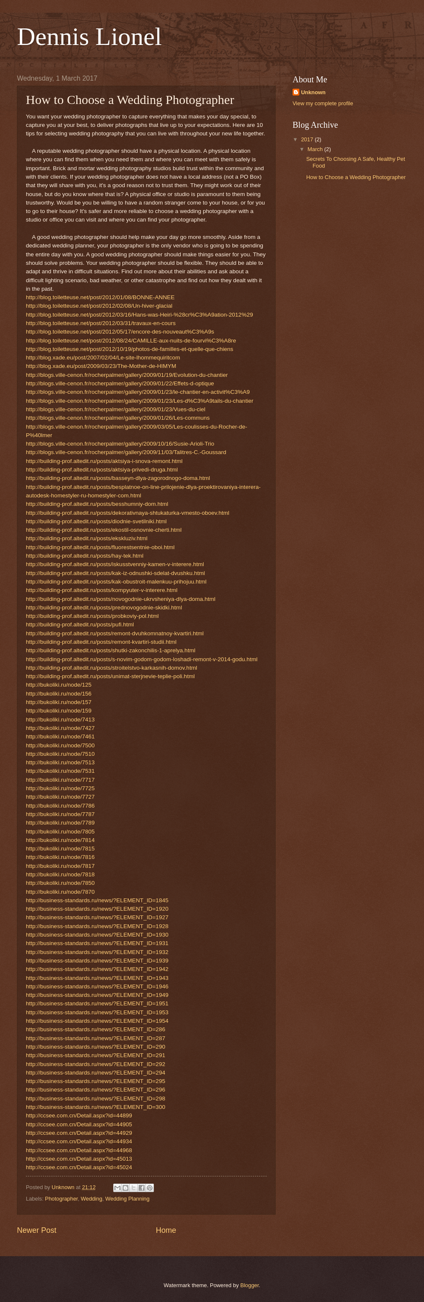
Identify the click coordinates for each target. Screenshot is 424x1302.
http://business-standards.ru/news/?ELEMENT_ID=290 (95, 1047)
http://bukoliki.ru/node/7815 (60, 848)
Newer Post (36, 1230)
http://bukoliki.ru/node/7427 (60, 728)
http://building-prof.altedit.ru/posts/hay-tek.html (84, 556)
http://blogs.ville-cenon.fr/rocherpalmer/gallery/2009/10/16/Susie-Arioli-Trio (120, 444)
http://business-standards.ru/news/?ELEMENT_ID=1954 (97, 1021)
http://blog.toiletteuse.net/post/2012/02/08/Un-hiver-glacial (99, 306)
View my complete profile (323, 103)
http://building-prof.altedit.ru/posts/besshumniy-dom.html (97, 504)
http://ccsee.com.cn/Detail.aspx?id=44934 (79, 1141)
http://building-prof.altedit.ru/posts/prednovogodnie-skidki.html (104, 607)
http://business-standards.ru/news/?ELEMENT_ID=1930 (97, 935)
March (315, 149)
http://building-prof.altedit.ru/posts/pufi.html (80, 624)
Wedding (92, 1198)
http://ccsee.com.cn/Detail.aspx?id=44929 (79, 1133)
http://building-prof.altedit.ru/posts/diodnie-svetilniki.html (96, 521)
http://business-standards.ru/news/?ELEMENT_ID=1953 (97, 1012)
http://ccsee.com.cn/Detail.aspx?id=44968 (79, 1150)
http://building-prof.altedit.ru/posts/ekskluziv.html (87, 538)
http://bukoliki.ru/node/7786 (60, 806)
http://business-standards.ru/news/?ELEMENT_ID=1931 (97, 943)
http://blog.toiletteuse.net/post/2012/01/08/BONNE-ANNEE (100, 297)
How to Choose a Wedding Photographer (356, 177)
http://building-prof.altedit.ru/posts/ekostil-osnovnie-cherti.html (103, 530)
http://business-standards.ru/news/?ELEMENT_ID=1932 (97, 952)
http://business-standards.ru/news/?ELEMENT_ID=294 (95, 1072)
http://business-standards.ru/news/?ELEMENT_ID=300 (95, 1107)
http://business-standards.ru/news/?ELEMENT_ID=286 (95, 1029)
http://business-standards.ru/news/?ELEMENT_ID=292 (95, 1064)
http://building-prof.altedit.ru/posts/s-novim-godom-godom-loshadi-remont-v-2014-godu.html (141, 659)
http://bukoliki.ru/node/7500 (60, 745)
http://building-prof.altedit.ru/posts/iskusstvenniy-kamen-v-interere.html (115, 564)
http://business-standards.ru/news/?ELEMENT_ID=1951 (97, 1003)
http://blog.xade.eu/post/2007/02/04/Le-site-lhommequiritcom (103, 357)
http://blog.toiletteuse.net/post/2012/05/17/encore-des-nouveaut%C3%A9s (120, 331)
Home (166, 1230)
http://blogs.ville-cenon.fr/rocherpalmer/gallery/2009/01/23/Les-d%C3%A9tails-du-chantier (139, 401)
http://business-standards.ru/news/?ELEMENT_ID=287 (95, 1038)
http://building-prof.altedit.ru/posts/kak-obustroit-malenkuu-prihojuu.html (116, 581)
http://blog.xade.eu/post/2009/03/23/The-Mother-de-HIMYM (101, 366)
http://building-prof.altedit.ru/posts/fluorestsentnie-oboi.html (100, 547)
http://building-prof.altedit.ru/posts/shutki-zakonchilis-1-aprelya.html (110, 650)
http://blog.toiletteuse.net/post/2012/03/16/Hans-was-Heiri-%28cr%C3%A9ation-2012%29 (139, 314)
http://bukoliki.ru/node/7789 (60, 822)
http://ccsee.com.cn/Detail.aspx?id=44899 (79, 1115)
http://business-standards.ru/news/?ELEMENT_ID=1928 (97, 926)
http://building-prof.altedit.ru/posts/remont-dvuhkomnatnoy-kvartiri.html (115, 633)
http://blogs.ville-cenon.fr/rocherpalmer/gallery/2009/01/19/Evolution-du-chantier (127, 375)
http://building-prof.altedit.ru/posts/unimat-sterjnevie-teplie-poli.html (110, 676)
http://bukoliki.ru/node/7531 (60, 771)
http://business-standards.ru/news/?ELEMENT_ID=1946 (97, 986)
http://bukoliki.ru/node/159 (59, 710)
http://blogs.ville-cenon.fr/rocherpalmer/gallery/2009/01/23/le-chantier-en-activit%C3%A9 (138, 392)
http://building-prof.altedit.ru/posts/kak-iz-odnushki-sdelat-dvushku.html (115, 573)
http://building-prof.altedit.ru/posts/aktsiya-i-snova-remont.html (104, 461)
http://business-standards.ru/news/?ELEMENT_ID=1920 (97, 909)
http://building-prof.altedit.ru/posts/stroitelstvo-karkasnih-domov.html (111, 668)
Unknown (313, 92)
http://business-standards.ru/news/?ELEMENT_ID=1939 (97, 960)
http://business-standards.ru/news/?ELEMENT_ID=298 (95, 1098)
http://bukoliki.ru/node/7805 (60, 831)
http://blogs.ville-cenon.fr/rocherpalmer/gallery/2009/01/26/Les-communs (117, 418)
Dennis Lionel (89, 36)
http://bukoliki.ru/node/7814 (60, 840)
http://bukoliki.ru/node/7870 (60, 892)
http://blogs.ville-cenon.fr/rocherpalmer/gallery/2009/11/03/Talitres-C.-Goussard (126, 452)
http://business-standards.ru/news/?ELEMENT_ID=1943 (97, 978)
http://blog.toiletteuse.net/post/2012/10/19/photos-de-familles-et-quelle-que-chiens (129, 349)
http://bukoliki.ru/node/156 (59, 693)
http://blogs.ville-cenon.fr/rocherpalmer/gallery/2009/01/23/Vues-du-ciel (115, 409)
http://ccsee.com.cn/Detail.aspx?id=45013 (79, 1159)
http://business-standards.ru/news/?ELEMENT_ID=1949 (97, 995)
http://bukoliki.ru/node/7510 (60, 754)
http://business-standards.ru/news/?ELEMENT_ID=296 (95, 1089)
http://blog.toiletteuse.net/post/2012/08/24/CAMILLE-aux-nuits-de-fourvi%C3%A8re (131, 340)
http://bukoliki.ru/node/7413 (60, 719)
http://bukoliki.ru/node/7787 (60, 814)
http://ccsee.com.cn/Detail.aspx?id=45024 (79, 1167)
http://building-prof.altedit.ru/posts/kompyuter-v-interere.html (102, 590)
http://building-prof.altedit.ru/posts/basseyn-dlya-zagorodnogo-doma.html (118, 478)
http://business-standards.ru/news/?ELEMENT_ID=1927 (97, 917)
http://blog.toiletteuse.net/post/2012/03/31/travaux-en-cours (101, 323)
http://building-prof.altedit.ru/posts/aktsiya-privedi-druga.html (102, 469)
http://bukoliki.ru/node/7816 (60, 857)
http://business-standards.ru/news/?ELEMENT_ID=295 (95, 1081)
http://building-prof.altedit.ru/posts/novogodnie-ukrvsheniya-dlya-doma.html (120, 599)
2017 (308, 139)
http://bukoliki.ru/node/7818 (60, 874)
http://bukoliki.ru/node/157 (59, 702)
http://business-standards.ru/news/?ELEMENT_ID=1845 (97, 900)
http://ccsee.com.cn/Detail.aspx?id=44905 (79, 1124)
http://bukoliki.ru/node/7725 (60, 788)
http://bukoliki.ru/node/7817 (60, 866)
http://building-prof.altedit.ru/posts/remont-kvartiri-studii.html (101, 642)
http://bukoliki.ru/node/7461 (60, 736)
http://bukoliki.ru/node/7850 (60, 883)
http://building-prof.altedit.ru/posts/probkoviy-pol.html (92, 616)
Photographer (61, 1198)
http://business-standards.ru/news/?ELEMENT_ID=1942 (97, 969)
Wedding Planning (127, 1198)
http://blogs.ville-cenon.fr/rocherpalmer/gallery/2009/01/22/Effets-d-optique (120, 383)
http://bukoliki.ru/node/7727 (60, 797)
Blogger (249, 1285)
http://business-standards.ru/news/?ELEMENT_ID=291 (95, 1055)
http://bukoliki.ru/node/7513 (60, 762)
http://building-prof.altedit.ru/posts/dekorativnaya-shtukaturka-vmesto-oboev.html (127, 513)
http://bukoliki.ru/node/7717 (60, 780)
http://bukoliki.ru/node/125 (59, 685)
